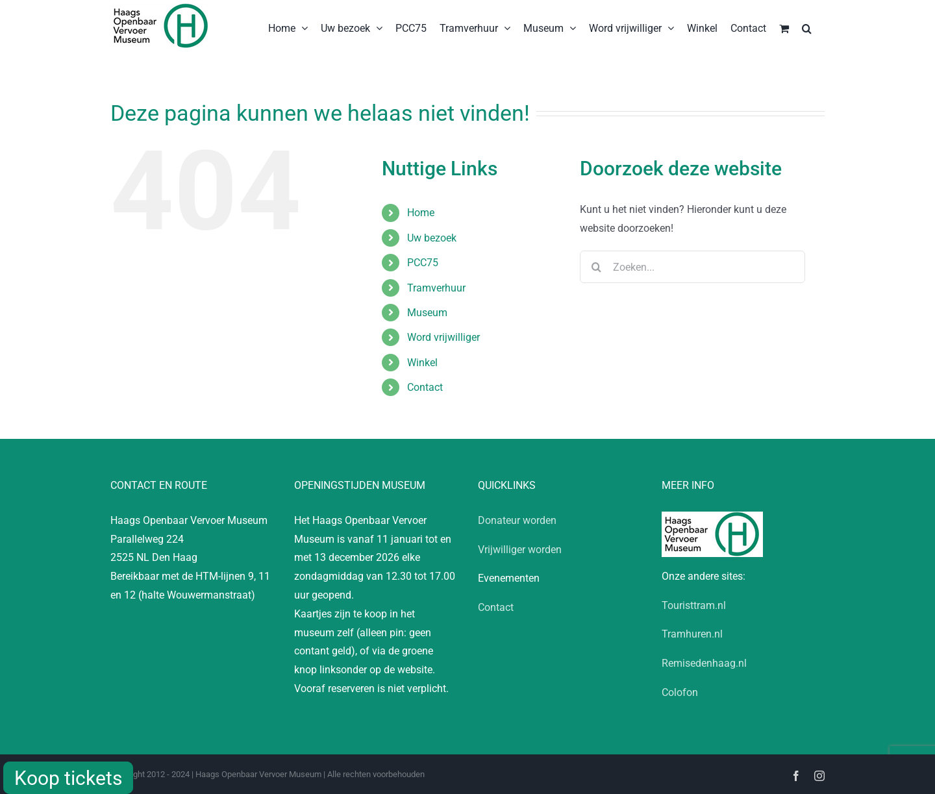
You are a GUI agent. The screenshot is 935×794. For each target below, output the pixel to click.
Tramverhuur (436, 288)
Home (420, 212)
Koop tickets (68, 778)
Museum (427, 312)
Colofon (680, 692)
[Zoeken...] (692, 267)
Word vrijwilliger (443, 337)
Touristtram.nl (694, 605)
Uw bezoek (431, 238)
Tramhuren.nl (692, 634)
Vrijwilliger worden (520, 549)
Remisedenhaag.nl (704, 663)
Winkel (422, 362)
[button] (807, 27)
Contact (425, 387)
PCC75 (422, 262)
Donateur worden (517, 520)
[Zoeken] (596, 267)
